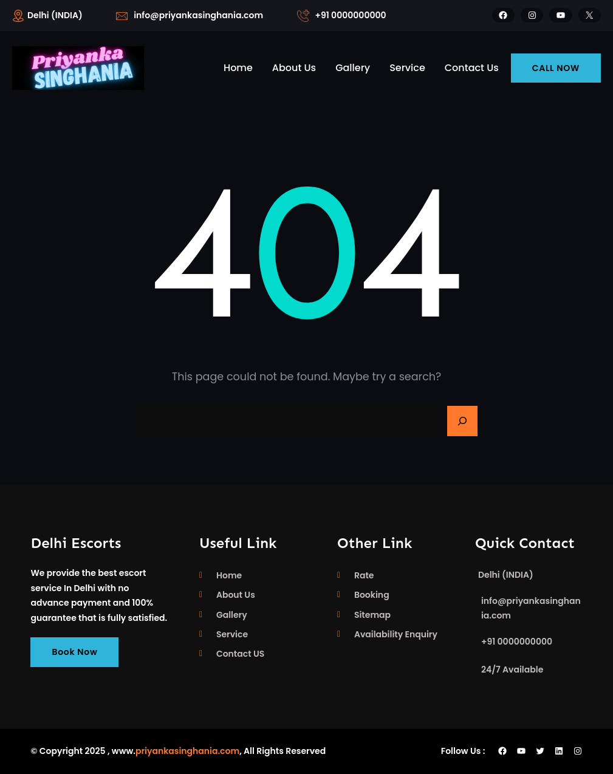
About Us (235, 595)
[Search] (462, 421)
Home (229, 575)
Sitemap (372, 615)
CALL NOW (556, 68)
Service (232, 634)
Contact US (240, 654)
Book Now (74, 652)
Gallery (231, 615)
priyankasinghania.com (187, 751)
